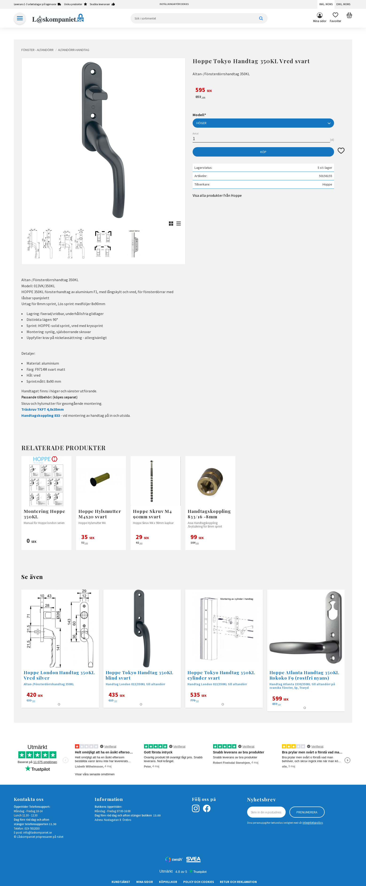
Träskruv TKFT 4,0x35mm (42, 409)
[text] (268, 90)
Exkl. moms (343, 4)
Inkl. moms (326, 4)
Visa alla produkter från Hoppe (217, 195)
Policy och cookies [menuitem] (198, 882)
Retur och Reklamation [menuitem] (238, 882)
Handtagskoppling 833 (40, 415)
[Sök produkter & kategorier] (199, 18)
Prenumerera (306, 812)
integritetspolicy (313, 822)
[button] (335, 18)
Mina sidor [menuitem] (319, 21)
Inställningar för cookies (174, 4)
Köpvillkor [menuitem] (168, 882)
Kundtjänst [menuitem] (121, 882)
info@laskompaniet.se (37, 832)
